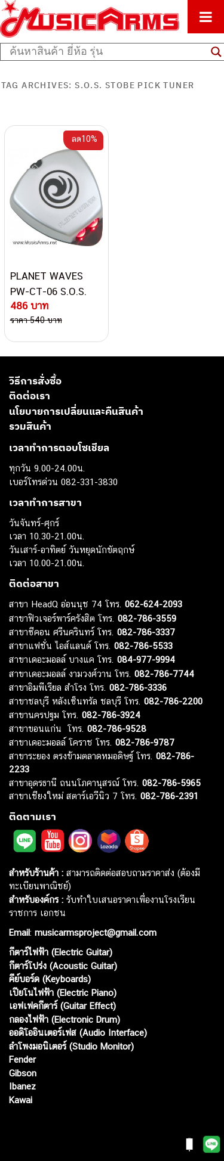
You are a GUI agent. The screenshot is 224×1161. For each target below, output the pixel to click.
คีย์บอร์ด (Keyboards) (50, 979)
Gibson (22, 1073)
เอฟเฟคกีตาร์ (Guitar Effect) (62, 1006)
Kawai (20, 1100)
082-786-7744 (164, 674)
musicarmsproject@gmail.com (94, 932)
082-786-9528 (116, 729)
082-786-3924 (111, 715)
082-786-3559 (147, 618)
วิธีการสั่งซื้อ (35, 380)
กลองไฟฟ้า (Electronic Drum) (64, 1019)
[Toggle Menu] (206, 16)
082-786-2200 (173, 701)
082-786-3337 (146, 632)
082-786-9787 (144, 742)
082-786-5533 (143, 646)
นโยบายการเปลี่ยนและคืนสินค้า (76, 411)
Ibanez (22, 1086)
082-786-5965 (171, 783)
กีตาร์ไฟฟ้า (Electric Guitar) (60, 952)
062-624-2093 (153, 604)
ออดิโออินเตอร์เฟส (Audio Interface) (78, 1032)
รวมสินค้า (30, 426)
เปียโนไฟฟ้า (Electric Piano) (62, 993)
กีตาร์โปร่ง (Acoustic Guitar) (63, 966)
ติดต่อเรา (29, 395)
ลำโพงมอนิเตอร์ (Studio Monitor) (71, 1046)
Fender (22, 1059)
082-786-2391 (169, 796)
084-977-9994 (146, 659)
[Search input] (107, 52)
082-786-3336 (138, 687)
